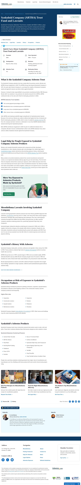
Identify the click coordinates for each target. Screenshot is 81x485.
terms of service (20, 467)
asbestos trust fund (39, 116)
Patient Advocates (26, 163)
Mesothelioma (26, 444)
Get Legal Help (32, 390)
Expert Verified (75, 13)
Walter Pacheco (66, 18)
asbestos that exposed (30, 246)
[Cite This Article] (79, 397)
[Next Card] (77, 60)
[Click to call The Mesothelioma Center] (68, 2)
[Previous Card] (75, 60)
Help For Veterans (27, 450)
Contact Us (43, 447)
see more (71, 63)
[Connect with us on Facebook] (3, 455)
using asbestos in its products (23, 307)
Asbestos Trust (4, 38)
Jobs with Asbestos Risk (65, 44)
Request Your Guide (7, 390)
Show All (61, 55)
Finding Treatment (27, 447)
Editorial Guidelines (45, 456)
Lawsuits (19, 38)
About (41, 444)
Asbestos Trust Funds (64, 53)
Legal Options (26, 453)
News (41, 450)
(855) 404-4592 (23, 412)
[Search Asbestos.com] (77, 2)
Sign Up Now (64, 453)
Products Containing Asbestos (66, 41)
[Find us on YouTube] (12, 455)
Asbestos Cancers (63, 47)
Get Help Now (8, 190)
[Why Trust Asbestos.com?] (10, 403)
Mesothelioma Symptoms (65, 50)
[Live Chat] (74, 2)
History (24, 38)
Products (38, 38)
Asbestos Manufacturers (19, 9)
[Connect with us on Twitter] (7, 455)
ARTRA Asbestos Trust (32, 149)
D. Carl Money (70, 17)
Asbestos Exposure (9, 9)
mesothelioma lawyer (6, 147)
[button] (21, 2)
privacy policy (12, 467)
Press (41, 453)
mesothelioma (10, 211)
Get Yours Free (59, 390)
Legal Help (12, 38)
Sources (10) (5, 397)
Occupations (31, 38)
